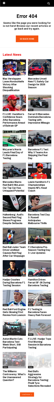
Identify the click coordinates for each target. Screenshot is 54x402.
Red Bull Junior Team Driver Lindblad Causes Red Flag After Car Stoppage (14, 251)
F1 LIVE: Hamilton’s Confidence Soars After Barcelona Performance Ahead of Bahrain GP (14, 120)
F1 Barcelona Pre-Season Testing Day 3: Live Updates (39, 250)
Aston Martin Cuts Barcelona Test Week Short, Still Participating (13, 343)
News (5, 74)
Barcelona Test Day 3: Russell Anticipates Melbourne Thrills (39, 219)
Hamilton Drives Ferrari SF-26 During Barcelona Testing (39, 282)
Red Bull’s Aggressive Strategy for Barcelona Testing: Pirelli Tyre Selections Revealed (39, 378)
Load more (27, 394)
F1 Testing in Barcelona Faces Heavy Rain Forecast (39, 312)
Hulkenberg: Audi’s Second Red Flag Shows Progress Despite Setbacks (13, 219)
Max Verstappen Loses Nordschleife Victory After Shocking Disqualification (13, 84)
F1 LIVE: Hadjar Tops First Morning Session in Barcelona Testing (39, 343)
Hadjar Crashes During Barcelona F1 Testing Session (14, 282)
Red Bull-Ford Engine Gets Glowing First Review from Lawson (14, 312)
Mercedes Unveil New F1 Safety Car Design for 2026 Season (38, 83)
